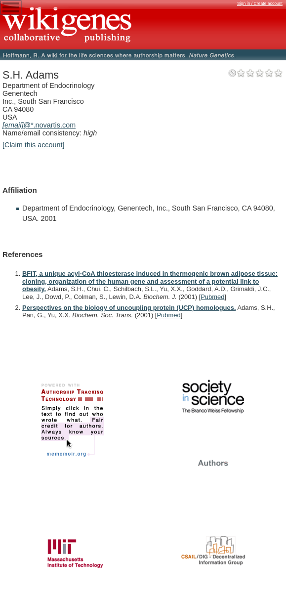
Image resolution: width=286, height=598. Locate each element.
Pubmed (212, 296)
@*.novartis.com (39, 125)
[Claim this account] (33, 145)
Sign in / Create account (260, 3)
